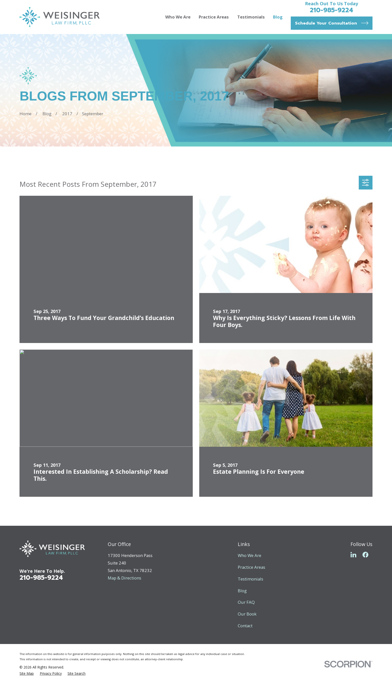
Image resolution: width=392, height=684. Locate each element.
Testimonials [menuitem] (251, 17)
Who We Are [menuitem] (177, 17)
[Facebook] (365, 555)
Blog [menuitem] (277, 17)
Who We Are (249, 555)
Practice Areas (251, 567)
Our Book (247, 614)
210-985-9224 (331, 10)
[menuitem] (27, 673)
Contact (245, 625)
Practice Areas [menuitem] (214, 17)
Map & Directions (124, 578)
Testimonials (250, 579)
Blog (242, 591)
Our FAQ (246, 602)
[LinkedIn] (353, 555)
